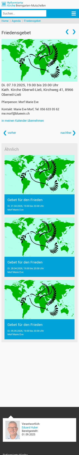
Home (4, 21)
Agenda (16, 21)
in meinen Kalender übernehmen (22, 121)
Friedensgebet (32, 21)
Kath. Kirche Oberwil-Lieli (37, 92)
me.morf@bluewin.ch (15, 113)
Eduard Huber (30, 427)
